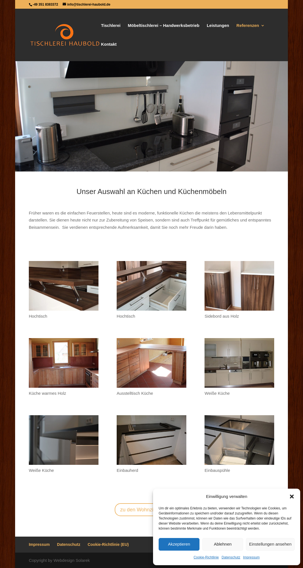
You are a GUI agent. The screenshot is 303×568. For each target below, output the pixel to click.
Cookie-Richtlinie (206, 557)
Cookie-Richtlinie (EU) (108, 544)
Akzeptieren (179, 544)
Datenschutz (231, 557)
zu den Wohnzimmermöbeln (151, 509)
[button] (292, 496)
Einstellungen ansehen (270, 544)
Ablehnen (222, 544)
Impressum (251, 557)
